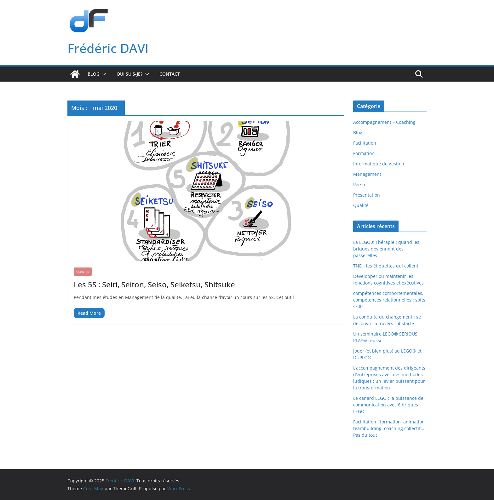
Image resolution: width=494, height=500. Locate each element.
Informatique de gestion (378, 164)
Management (367, 174)
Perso (359, 184)
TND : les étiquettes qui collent (385, 266)
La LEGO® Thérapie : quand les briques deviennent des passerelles (386, 248)
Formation (364, 153)
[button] (103, 74)
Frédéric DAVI (108, 48)
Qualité (82, 271)
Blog (94, 74)
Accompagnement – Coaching (384, 122)
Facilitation (364, 143)
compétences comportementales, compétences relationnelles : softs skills (389, 299)
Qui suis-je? (129, 74)
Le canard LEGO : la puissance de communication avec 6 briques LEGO (388, 404)
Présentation (366, 195)
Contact (169, 74)
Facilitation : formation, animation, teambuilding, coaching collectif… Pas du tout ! (389, 428)
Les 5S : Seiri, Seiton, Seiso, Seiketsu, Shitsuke (154, 284)
